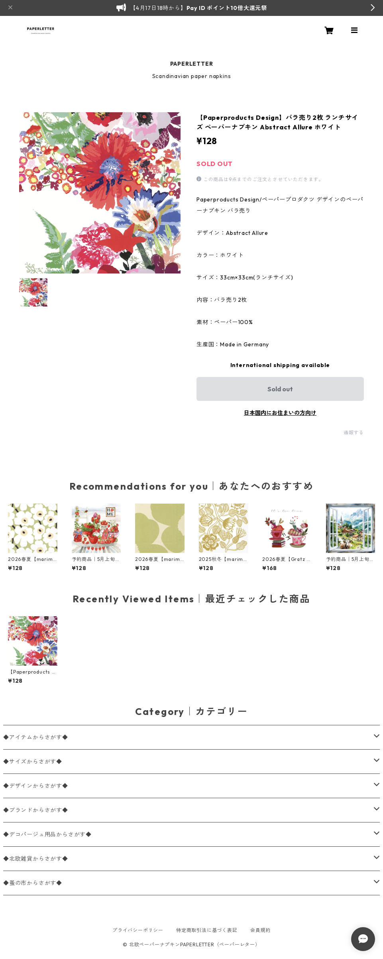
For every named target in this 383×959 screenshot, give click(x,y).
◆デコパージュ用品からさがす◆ (47, 834)
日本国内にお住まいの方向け (280, 412)
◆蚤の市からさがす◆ (32, 883)
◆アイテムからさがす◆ (35, 737)
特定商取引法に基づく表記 (207, 930)
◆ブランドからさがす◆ (35, 810)
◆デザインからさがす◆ (35, 785)
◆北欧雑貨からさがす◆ (35, 858)
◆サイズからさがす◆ (32, 761)
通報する (354, 433)
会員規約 (260, 930)
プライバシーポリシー (137, 930)
